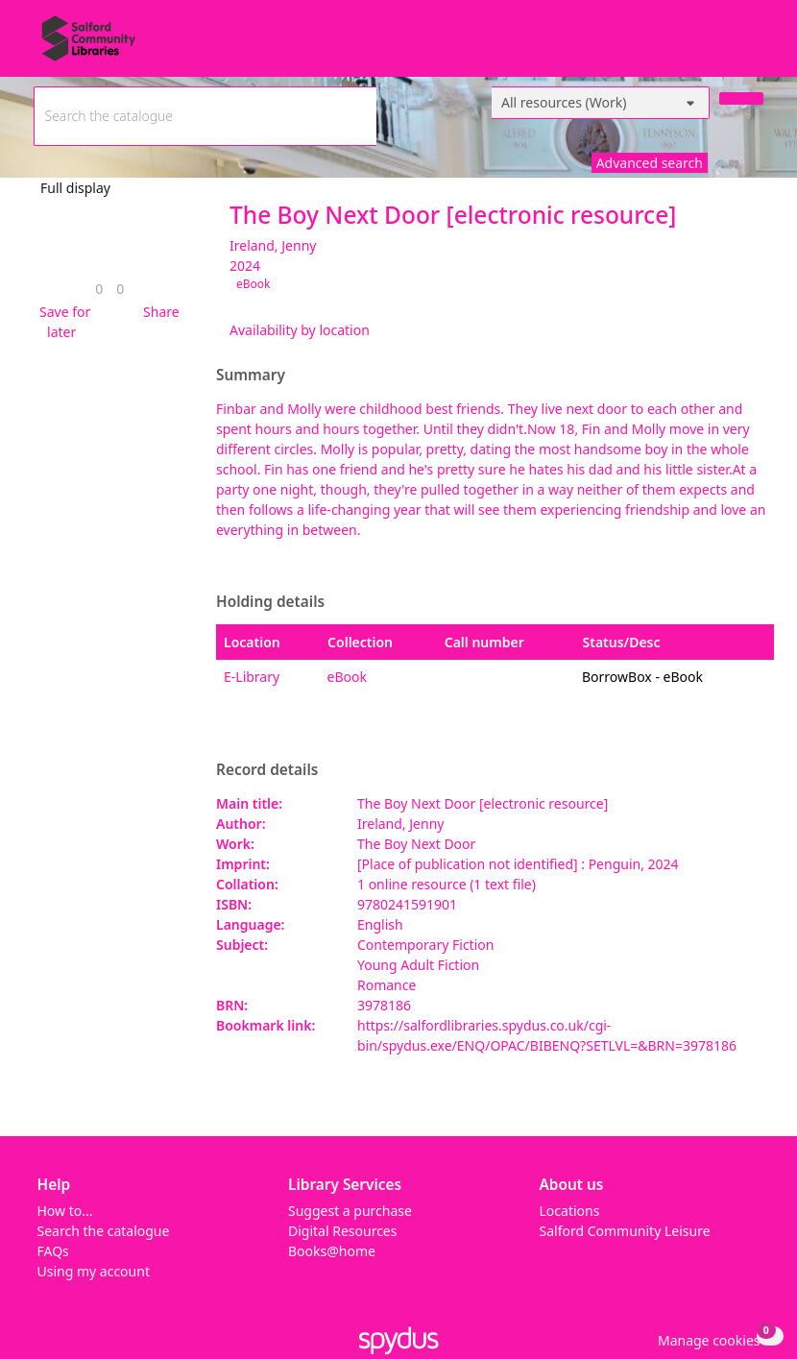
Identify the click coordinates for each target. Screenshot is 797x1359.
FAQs (53, 1251)
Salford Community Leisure (625, 1231)
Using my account (93, 1271)
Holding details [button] (270, 602)
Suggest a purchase (350, 1210)
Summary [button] (250, 375)
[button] (62, 322)
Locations (570, 1210)
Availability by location (299, 330)
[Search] (741, 98)
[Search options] (601, 102)
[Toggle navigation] (753, 45)
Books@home (331, 1251)
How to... (65, 1210)
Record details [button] (267, 770)
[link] (99, 288)
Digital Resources (342, 1231)
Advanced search (649, 163)
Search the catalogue (103, 1231)
